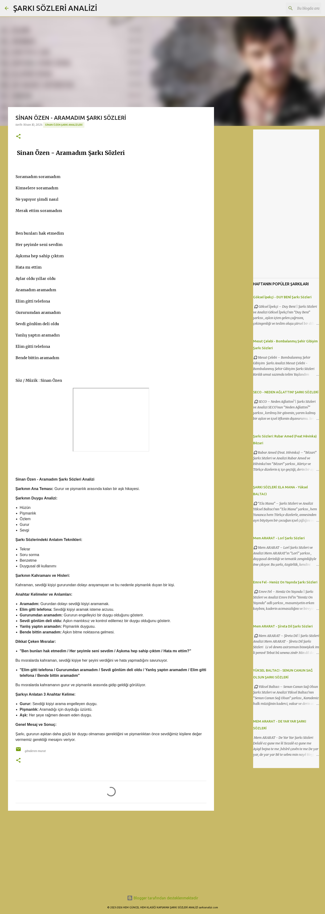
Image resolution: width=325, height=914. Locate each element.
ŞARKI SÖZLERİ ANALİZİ (55, 8)
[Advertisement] (111, 851)
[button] (18, 136)
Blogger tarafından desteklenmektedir (162, 898)
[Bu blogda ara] (296, 8)
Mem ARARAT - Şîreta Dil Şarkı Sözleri (283, 626)
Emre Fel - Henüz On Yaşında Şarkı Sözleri (285, 582)
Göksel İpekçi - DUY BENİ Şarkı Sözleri (282, 297)
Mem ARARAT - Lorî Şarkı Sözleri (279, 538)
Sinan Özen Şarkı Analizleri (63, 124)
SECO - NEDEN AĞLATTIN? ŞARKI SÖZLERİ (285, 392)
